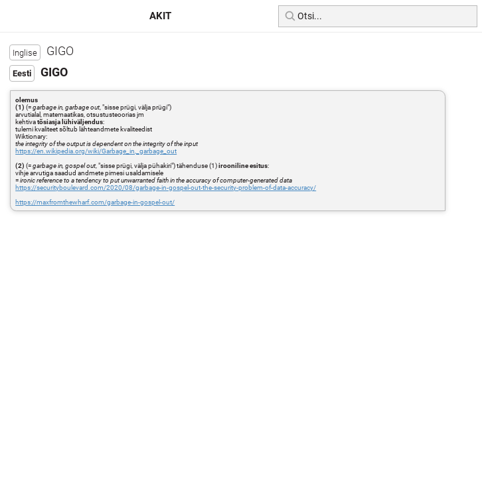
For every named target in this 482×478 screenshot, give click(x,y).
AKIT (160, 16)
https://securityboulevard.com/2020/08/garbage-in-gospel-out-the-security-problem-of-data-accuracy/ (165, 187)
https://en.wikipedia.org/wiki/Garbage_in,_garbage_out (96, 151)
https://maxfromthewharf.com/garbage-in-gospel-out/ (95, 202)
